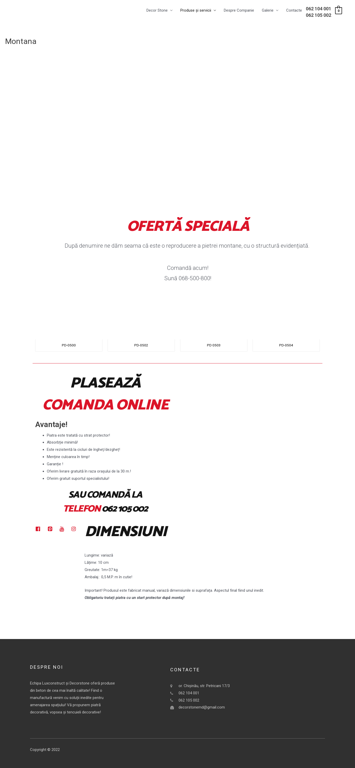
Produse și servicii (195, 10)
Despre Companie (239, 10)
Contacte (294, 10)
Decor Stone (157, 10)
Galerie (267, 10)
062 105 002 (318, 15)
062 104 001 (318, 8)
